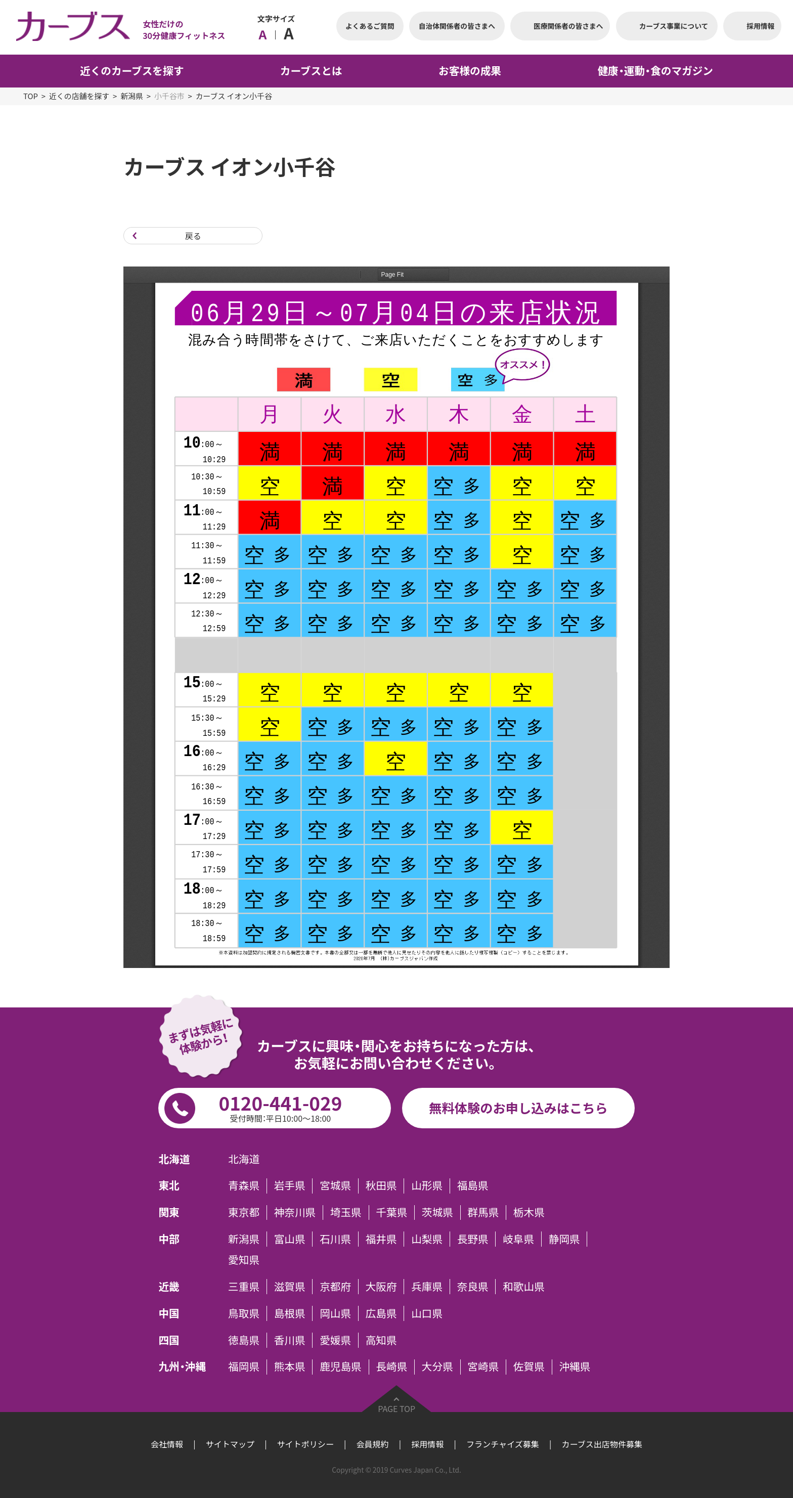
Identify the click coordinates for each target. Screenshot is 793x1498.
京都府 (335, 1286)
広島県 (381, 1313)
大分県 (437, 1367)
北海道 (243, 1159)
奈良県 (473, 1286)
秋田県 (381, 1186)
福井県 (381, 1239)
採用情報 (427, 1444)
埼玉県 (346, 1212)
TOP (30, 96)
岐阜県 (518, 1239)
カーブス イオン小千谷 (234, 96)
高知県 (381, 1340)
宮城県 (335, 1186)
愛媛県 (335, 1340)
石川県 (335, 1239)
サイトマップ (230, 1444)
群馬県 (483, 1212)
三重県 (243, 1286)
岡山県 (335, 1313)
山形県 (427, 1186)
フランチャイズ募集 (502, 1444)
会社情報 (167, 1444)
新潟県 (131, 96)
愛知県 (243, 1260)
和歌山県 (524, 1286)
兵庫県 (427, 1286)
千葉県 (391, 1212)
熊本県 (289, 1367)
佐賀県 (529, 1367)
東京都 (243, 1212)
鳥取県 (243, 1313)
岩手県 (289, 1186)
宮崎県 (483, 1367)
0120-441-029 (280, 1106)
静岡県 (564, 1239)
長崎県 (391, 1367)
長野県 (473, 1239)
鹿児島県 (341, 1367)
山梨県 (427, 1239)
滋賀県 (289, 1286)
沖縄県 (574, 1367)
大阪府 (381, 1286)
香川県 (289, 1340)
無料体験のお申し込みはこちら (518, 1107)
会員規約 (372, 1444)
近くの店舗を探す (79, 96)
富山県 (289, 1239)
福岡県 (243, 1367)
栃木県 (529, 1212)
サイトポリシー (305, 1444)
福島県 (473, 1186)
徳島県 (243, 1340)
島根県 (289, 1313)
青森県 (243, 1186)
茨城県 (437, 1212)
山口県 (427, 1313)
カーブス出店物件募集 (601, 1444)
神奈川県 (295, 1212)
